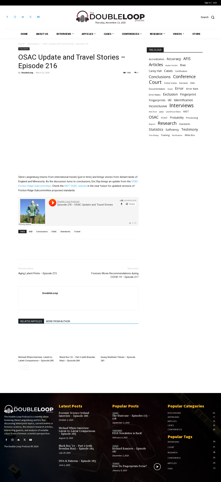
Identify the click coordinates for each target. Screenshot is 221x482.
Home (21, 43)
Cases (115, 413)
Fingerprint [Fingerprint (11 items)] (188, 94)
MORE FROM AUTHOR (58, 321)
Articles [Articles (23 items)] (156, 64)
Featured (117, 431)
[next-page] (26, 367)
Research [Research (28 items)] (167, 123)
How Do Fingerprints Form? (129, 466)
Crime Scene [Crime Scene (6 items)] (170, 83)
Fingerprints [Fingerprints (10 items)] (157, 100)
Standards (65, 231)
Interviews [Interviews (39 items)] (181, 105)
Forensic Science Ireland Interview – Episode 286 (74, 414)
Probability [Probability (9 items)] (177, 117)
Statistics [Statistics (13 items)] (156, 129)
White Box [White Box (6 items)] (190, 135)
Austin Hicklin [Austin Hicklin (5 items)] (171, 65)
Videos (116, 464)
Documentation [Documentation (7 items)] (157, 88)
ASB (30, 231)
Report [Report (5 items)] (152, 124)
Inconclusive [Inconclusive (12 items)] (158, 106)
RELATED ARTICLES (31, 321)
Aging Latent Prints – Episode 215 (37, 273)
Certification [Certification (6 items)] (181, 71)
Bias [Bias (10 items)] (183, 65)
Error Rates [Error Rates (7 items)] (155, 94)
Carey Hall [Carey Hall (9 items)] (155, 71)
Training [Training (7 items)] (165, 135)
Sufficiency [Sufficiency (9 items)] (172, 130)
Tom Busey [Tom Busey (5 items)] (153, 135)
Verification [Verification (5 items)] (177, 135)
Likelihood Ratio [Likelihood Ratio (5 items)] (173, 112)
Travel (77, 231)
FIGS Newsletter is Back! (127, 433)
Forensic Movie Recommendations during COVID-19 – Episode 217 (114, 275)
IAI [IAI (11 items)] (169, 100)
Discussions (33, 43)
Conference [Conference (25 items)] (184, 76)
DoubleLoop (27, 72)
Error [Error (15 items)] (179, 88)
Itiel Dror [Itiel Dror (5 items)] (153, 112)
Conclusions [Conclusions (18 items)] (160, 76)
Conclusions (42, 231)
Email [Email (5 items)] (170, 89)
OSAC (54, 231)
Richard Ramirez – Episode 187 (129, 450)
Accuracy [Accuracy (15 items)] (174, 59)
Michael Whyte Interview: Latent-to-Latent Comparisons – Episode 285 (77, 431)
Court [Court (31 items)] (155, 82)
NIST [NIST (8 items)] (186, 111)
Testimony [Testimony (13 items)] (189, 129)
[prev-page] (20, 367)
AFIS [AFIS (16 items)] (187, 59)
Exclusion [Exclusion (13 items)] (170, 94)
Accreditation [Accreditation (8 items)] (156, 59)
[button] (209, 17)
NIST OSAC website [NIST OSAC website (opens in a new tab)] (75, 185)
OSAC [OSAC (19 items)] (154, 117)
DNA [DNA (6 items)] (192, 83)
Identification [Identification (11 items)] (183, 100)
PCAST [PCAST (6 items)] (164, 117)
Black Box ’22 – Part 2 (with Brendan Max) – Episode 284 (76, 447)
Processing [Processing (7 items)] (192, 117)
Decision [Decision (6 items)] (183, 83)
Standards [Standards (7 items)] (184, 123)
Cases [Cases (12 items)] (168, 71)
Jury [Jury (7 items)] (162, 111)
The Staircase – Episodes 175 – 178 (131, 417)
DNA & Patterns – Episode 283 (77, 461)
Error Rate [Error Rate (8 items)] (192, 88)
